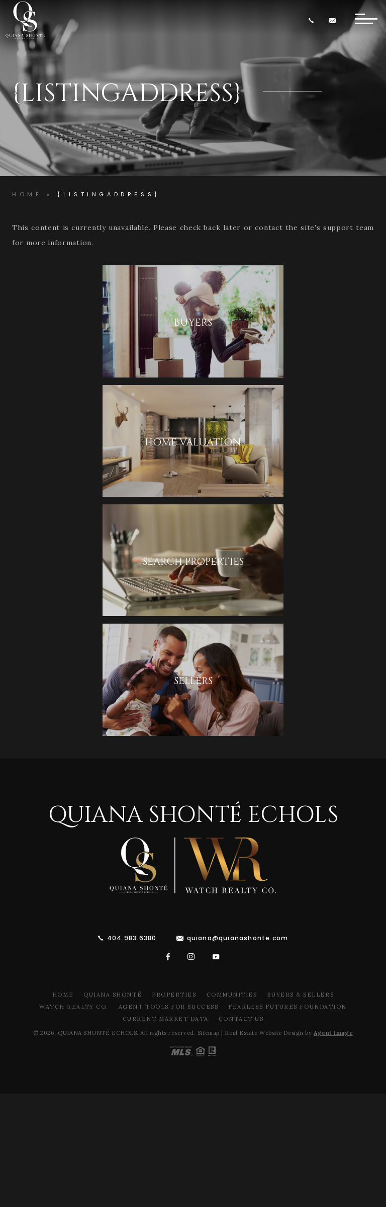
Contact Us (241, 1018)
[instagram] (191, 956)
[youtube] (216, 956)
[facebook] (168, 956)
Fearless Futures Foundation (287, 1006)
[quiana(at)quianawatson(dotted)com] (334, 20)
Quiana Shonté (112, 994)
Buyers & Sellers (300, 994)
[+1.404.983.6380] (313, 20)
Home (62, 994)
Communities (232, 994)
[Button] (366, 20)
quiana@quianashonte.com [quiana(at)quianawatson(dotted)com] (237, 938)
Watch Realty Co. (74, 1006)
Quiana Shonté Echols (193, 815)
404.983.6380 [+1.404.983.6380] (131, 938)
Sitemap (209, 1032)
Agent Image (333, 1032)
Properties (174, 994)
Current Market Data (166, 1018)
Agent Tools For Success (168, 1006)
